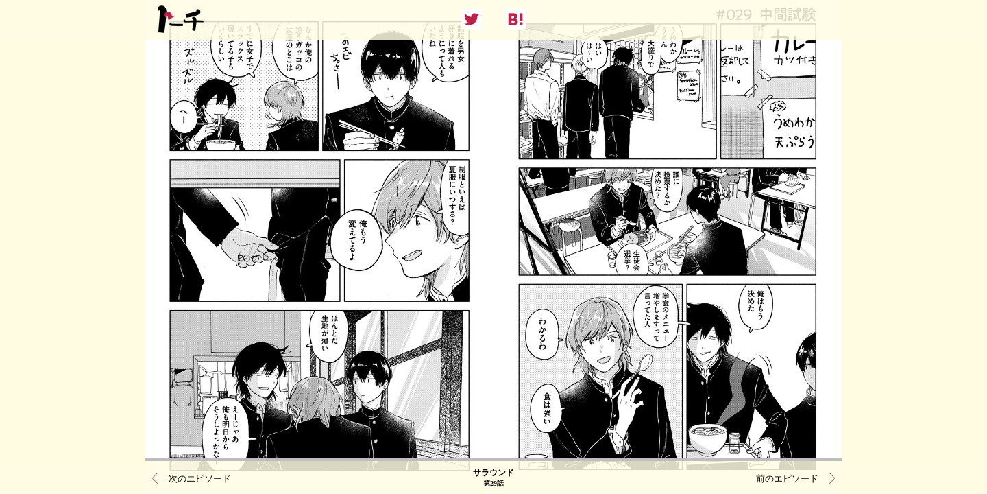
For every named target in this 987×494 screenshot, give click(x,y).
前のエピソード (787, 477)
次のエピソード (200, 477)
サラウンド (493, 477)
